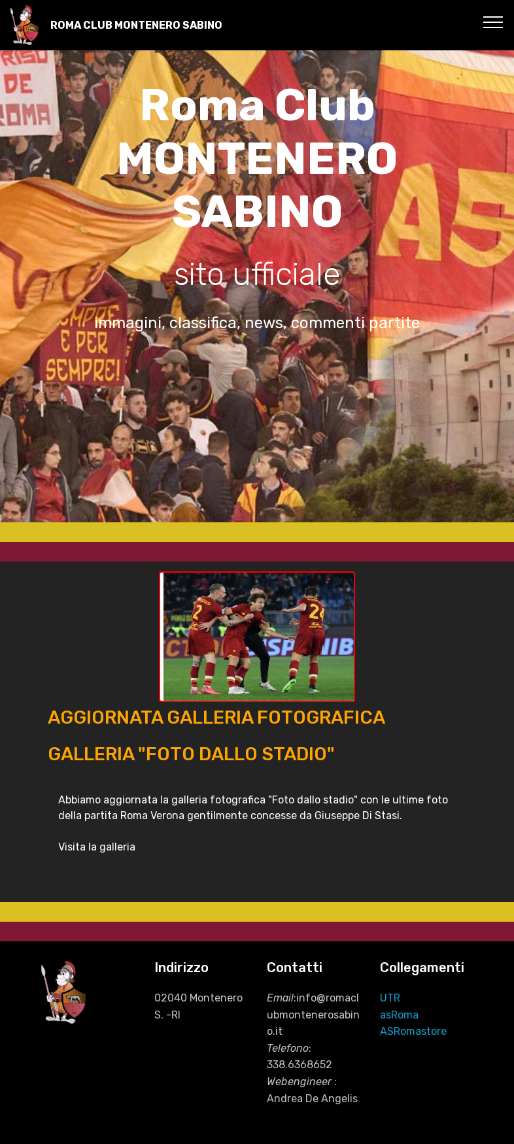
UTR (390, 998)
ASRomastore (413, 1031)
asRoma (399, 1015)
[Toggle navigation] (493, 21)
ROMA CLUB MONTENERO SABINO (136, 25)
